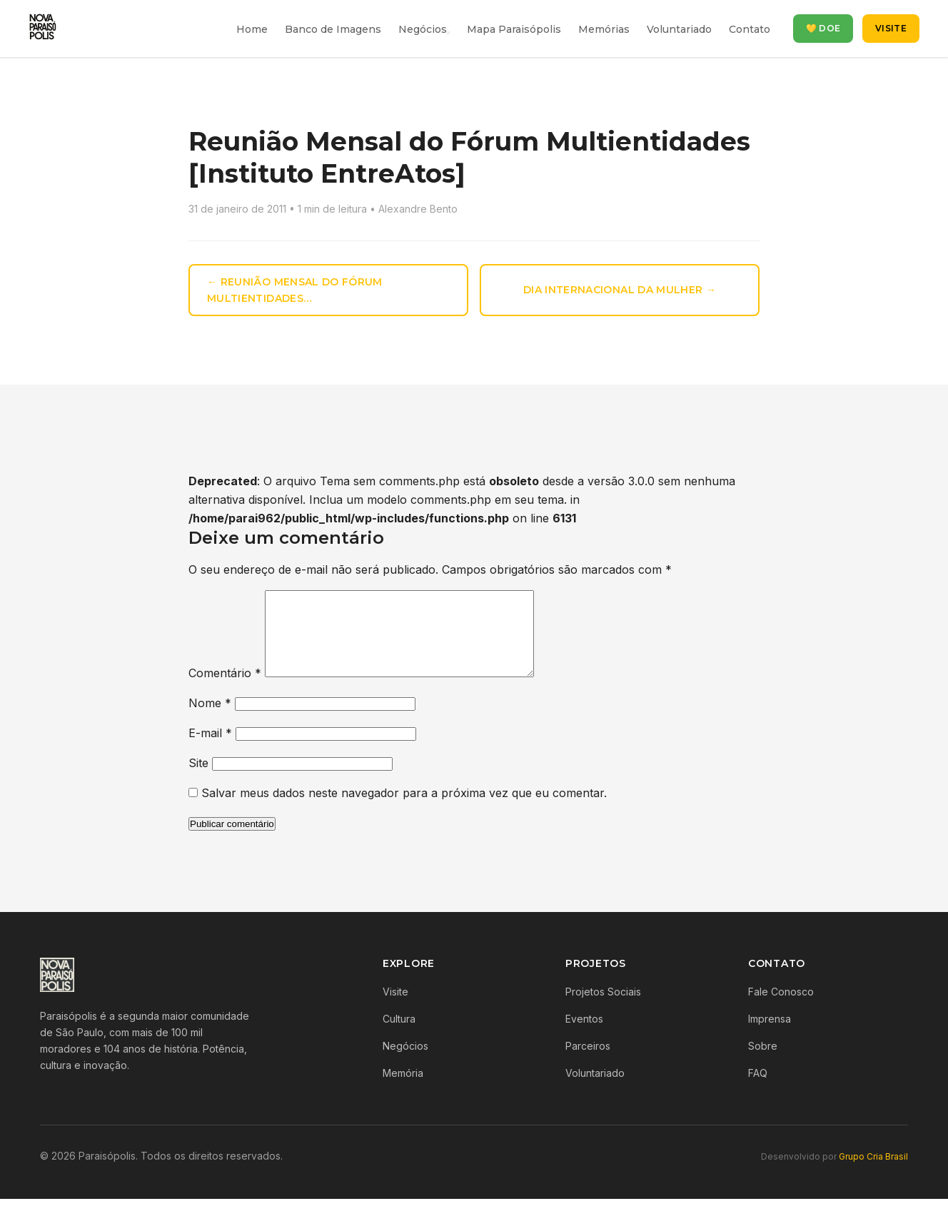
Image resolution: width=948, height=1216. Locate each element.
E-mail (210, 750)
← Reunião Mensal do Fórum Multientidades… (295, 290)
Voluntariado (679, 29)
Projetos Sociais (603, 1009)
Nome (209, 720)
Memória (403, 1090)
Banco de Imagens (333, 29)
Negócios (422, 29)
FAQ (757, 1090)
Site (198, 780)
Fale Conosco (781, 1009)
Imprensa (769, 1036)
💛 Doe (823, 28)
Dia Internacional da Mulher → (619, 289)
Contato (749, 29)
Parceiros (587, 1063)
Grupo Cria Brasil (873, 1173)
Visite (891, 28)
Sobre (762, 1063)
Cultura (399, 1036)
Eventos (584, 1036)
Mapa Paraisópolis (514, 29)
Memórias (604, 29)
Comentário (224, 690)
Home (252, 29)
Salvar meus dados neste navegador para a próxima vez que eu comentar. (404, 810)
